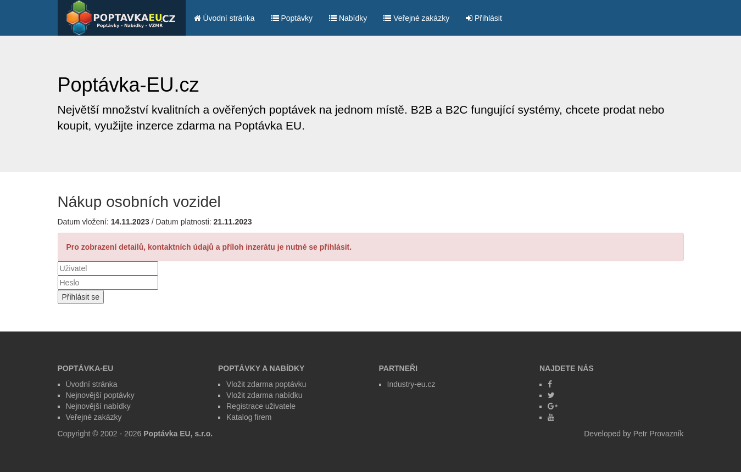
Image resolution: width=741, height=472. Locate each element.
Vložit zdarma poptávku (266, 384)
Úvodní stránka (224, 18)
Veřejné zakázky (416, 18)
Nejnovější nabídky (98, 406)
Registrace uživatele (261, 406)
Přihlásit (484, 18)
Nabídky (348, 18)
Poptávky (292, 18)
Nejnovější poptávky (100, 395)
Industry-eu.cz (411, 384)
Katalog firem (248, 417)
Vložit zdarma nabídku (264, 395)
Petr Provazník (658, 433)
